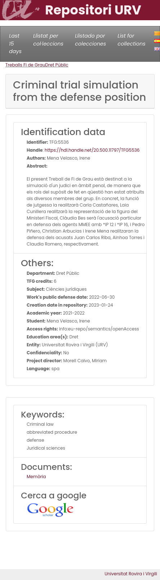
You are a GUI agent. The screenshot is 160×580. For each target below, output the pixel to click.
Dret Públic (56, 65)
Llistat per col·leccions (48, 39)
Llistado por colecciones (90, 39)
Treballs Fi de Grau (25, 65)
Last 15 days (15, 43)
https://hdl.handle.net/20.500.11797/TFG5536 (92, 150)
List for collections (131, 39)
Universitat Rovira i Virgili (131, 574)
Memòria (36, 476)
